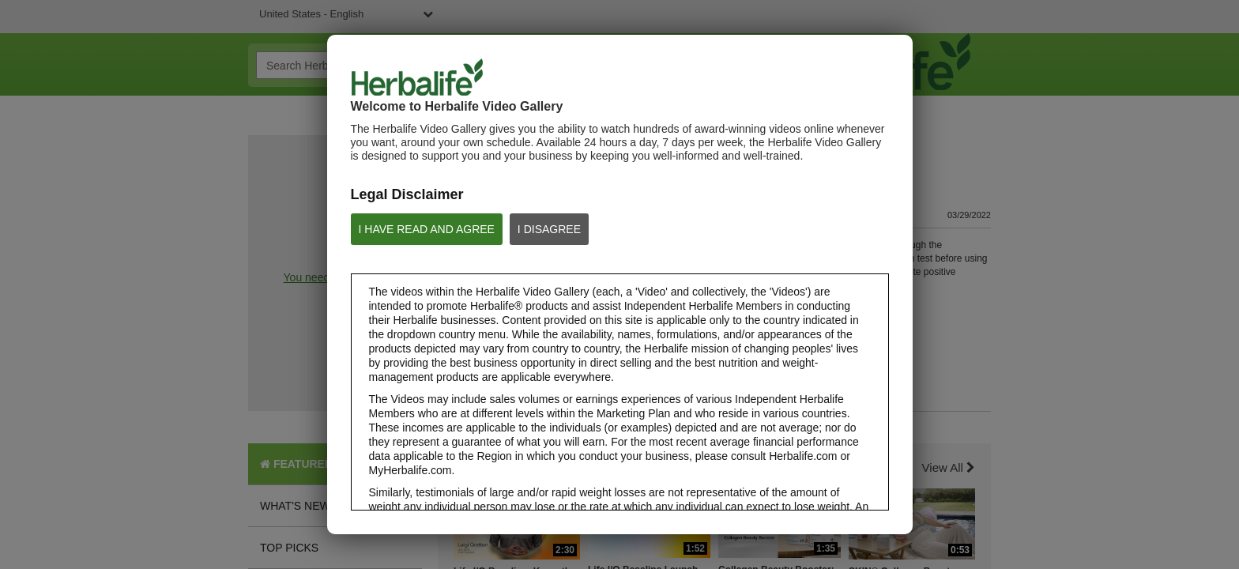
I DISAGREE (549, 229)
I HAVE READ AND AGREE (427, 229)
